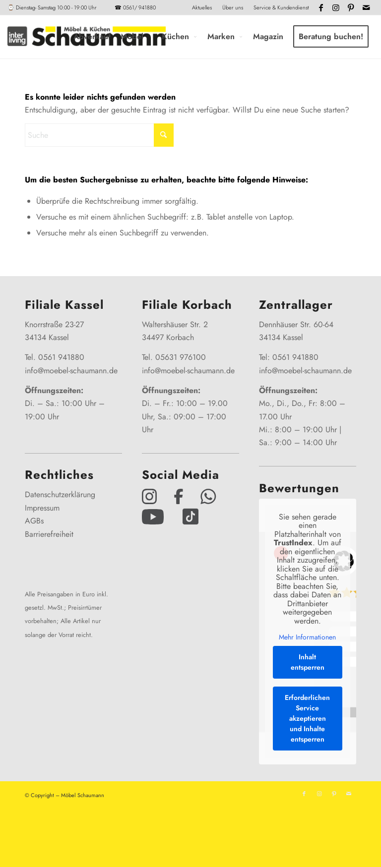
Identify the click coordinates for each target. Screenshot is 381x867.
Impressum (42, 508)
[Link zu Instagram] (336, 7)
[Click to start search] (164, 135)
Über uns (232, 7)
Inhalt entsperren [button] (307, 662)
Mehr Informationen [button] (307, 637)
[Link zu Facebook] (321, 7)
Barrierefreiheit (49, 534)
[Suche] (99, 135)
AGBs (34, 520)
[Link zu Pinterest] (351, 7)
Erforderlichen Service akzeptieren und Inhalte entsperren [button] (307, 718)
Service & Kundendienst (281, 7)
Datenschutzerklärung (60, 494)
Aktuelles (202, 7)
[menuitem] (202, 7)
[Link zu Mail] (366, 7)
